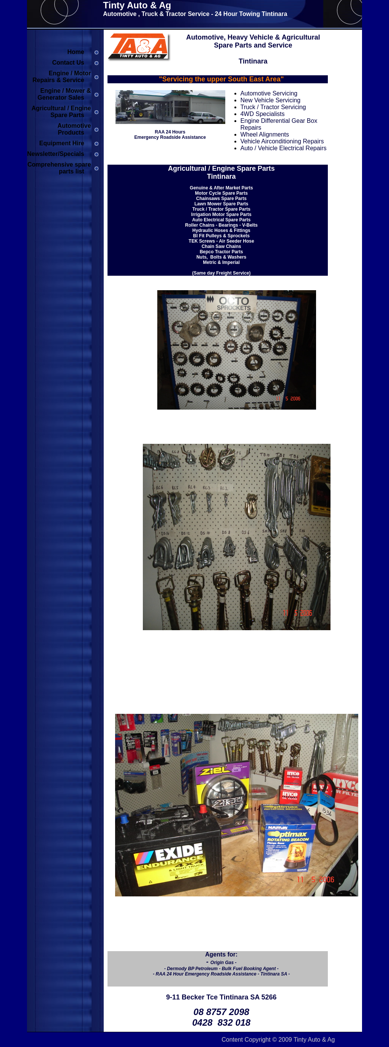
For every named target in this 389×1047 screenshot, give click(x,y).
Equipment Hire (61, 143)
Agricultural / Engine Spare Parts (61, 111)
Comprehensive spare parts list (59, 168)
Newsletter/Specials (55, 154)
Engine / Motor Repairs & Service (62, 76)
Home (75, 52)
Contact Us (68, 62)
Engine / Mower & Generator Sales (64, 94)
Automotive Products (74, 129)
